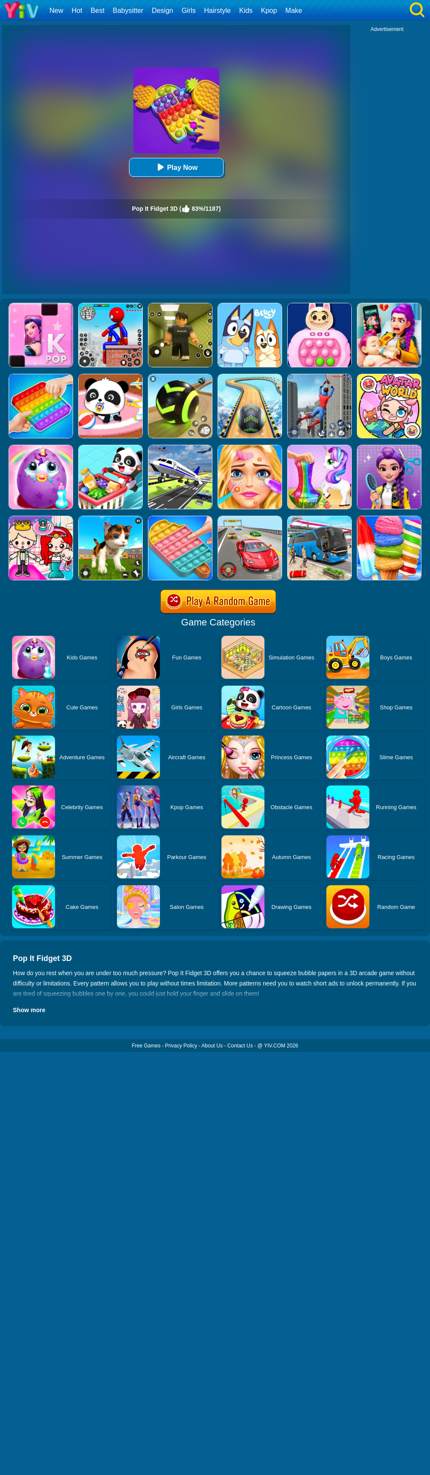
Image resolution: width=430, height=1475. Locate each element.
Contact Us (240, 1046)
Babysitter (128, 10)
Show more (29, 1010)
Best (97, 10)
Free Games (146, 1046)
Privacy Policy (181, 1046)
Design (162, 10)
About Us (212, 1046)
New (56, 10)
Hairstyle (217, 10)
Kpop (269, 10)
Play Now (176, 167)
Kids (245, 10)
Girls (188, 10)
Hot (76, 10)
